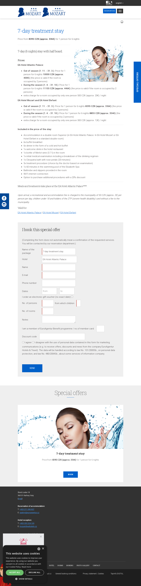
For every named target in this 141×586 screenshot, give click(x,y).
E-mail (25, 275)
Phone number (29, 283)
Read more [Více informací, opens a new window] (26, 567)
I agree (28, 342)
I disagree (39, 342)
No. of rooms (28, 311)
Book (70, 474)
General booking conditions (65, 574)
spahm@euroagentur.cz (29, 513)
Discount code (29, 336)
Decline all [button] (34, 572)
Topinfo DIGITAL (117, 574)
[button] (25, 578)
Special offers (137, 82)
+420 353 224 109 (27, 523)
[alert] (25, 564)
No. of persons (29, 303)
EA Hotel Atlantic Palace (29, 212)
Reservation (109, 11)
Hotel (24, 259)
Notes (25, 319)
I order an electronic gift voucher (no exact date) (46, 297)
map (20, 499)
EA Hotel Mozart (51, 212)
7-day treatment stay (70, 453)
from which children (64, 303)
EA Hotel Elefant (68, 212)
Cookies (101, 574)
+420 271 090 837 (27, 509)
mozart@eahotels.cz (28, 526)
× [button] (43, 549)
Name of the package (28, 251)
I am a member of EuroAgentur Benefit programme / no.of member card (58, 328)
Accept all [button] (14, 572)
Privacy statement (90, 574)
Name (25, 267)
